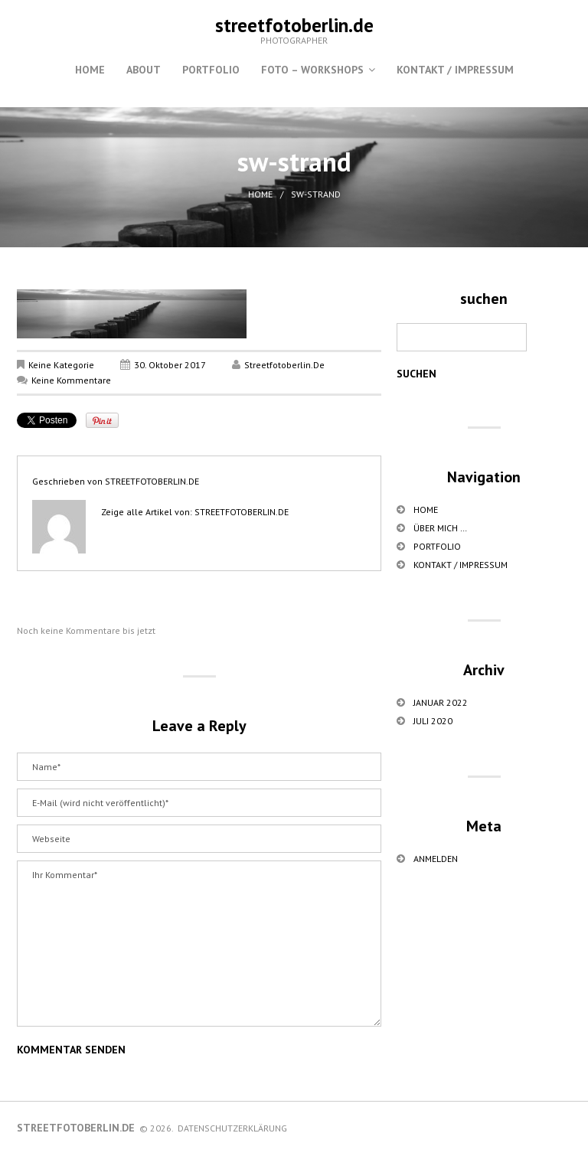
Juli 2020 (432, 721)
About (143, 70)
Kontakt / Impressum (455, 70)
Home (90, 70)
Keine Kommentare (71, 380)
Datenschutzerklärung (232, 1128)
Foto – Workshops (312, 70)
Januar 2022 (440, 702)
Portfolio (211, 70)
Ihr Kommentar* (199, 943)
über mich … (440, 528)
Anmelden (435, 858)
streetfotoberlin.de (294, 25)
